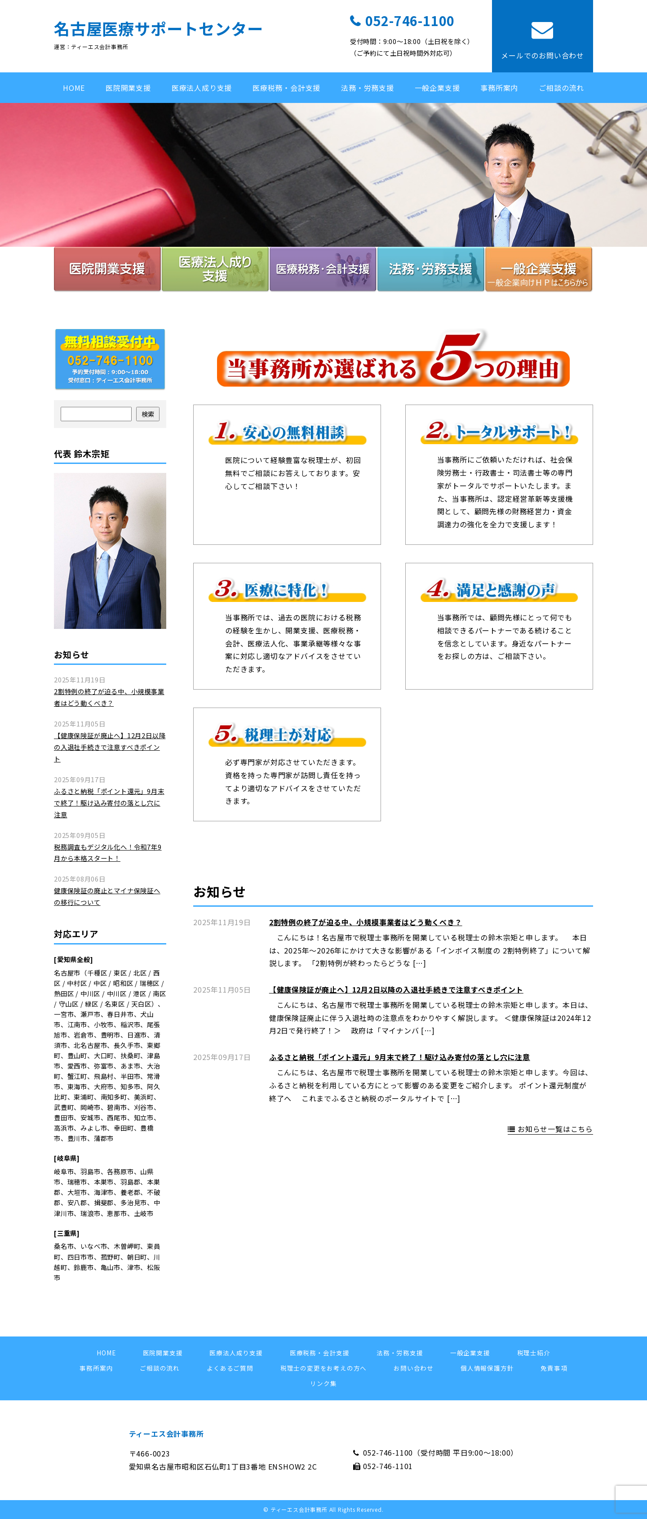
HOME (74, 87)
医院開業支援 (128, 87)
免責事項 (554, 1367)
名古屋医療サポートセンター (158, 28)
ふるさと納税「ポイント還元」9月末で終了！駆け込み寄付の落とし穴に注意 (399, 1056)
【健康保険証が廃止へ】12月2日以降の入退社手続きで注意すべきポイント (396, 989)
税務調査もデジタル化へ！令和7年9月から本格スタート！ (108, 852)
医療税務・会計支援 (286, 87)
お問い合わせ (414, 1367)
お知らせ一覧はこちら (555, 1128)
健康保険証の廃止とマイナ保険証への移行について (107, 896)
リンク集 (323, 1383)
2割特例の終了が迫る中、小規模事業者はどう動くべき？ (365, 922)
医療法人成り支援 (202, 87)
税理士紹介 (533, 1352)
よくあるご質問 (230, 1367)
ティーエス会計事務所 (166, 1433)
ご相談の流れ (561, 87)
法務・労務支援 (367, 87)
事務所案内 (499, 87)
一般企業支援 (437, 87)
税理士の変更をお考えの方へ (323, 1367)
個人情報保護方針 (487, 1367)
